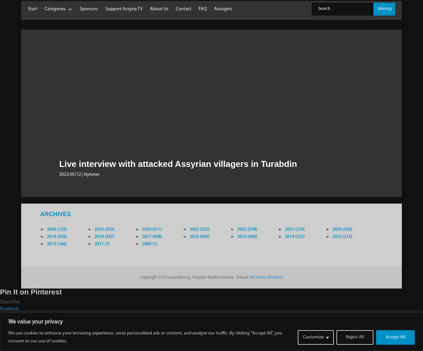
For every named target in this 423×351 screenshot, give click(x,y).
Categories (55, 9)
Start (32, 9)
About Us (159, 9)
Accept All (395, 337)
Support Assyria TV (124, 9)
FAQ (203, 9)
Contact (183, 9)
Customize (313, 337)
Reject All (355, 337)
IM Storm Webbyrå (266, 277)
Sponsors (89, 9)
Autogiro (223, 9)
